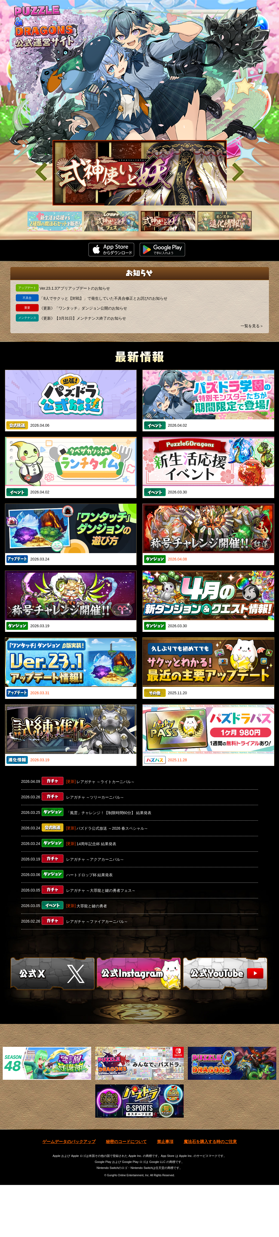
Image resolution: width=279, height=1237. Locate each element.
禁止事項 (165, 1193)
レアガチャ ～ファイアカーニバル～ (97, 921)
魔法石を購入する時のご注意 (210, 1193)
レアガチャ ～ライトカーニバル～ (105, 782)
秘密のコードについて (126, 1193)
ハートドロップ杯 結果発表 (89, 875)
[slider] (140, 172)
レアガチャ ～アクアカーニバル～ (95, 859)
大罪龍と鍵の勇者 (91, 906)
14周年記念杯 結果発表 (96, 844)
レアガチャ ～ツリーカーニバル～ (95, 797)
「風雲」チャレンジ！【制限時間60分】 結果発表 (108, 813)
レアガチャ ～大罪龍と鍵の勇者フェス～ (101, 890)
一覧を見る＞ (252, 326)
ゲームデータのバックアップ (69, 1193)
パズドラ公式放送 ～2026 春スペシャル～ (112, 828)
